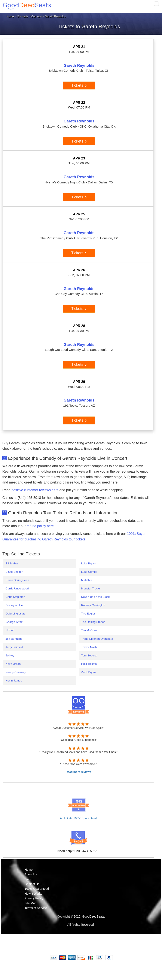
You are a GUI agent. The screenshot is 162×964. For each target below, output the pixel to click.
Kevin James (14, 680)
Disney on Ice (14, 605)
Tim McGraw (89, 630)
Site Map (30, 903)
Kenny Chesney (16, 672)
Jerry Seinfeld (14, 647)
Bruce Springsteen (17, 580)
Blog (28, 879)
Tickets (79, 85)
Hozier (10, 630)
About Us (31, 874)
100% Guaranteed (37, 888)
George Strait (14, 621)
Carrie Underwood (17, 588)
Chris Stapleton (15, 596)
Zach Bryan (88, 672)
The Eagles (88, 613)
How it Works (33, 893)
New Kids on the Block (95, 596)
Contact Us (32, 884)
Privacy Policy (34, 898)
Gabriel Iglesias (15, 613)
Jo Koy (10, 655)
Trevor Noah (89, 647)
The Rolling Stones (93, 621)
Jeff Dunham (14, 638)
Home (10, 16)
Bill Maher (12, 563)
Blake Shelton (14, 571)
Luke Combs (89, 571)
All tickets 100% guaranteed (78, 818)
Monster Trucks (91, 588)
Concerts (22, 16)
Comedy (36, 16)
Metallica (86, 580)
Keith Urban (13, 663)
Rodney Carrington (93, 605)
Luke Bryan (88, 563)
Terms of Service (36, 908)
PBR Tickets (89, 663)
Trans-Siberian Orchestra (97, 638)
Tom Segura (89, 655)
